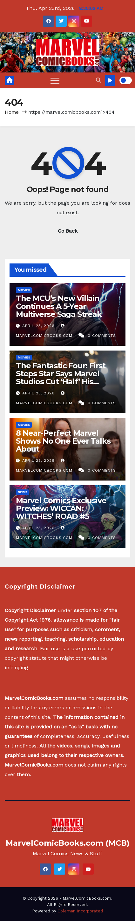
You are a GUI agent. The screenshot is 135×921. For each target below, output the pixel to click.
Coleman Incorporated (80, 911)
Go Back (68, 231)
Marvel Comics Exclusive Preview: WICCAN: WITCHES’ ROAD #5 (61, 508)
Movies (24, 290)
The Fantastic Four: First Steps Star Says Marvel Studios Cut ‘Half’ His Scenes (60, 377)
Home (12, 112)
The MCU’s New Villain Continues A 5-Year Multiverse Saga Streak (59, 306)
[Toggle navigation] (55, 80)
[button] (98, 80)
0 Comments (102, 335)
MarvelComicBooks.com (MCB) (68, 843)
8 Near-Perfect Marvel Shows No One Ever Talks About (63, 441)
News (22, 492)
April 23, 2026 (39, 326)
